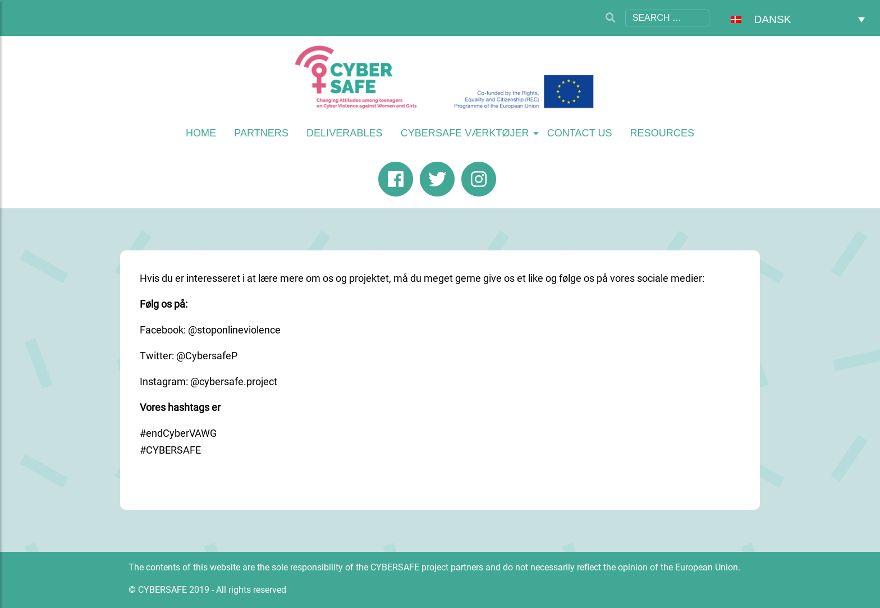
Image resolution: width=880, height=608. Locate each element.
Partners (261, 133)
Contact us (579, 133)
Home (201, 133)
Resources (662, 133)
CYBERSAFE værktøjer (465, 133)
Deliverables (344, 133)
